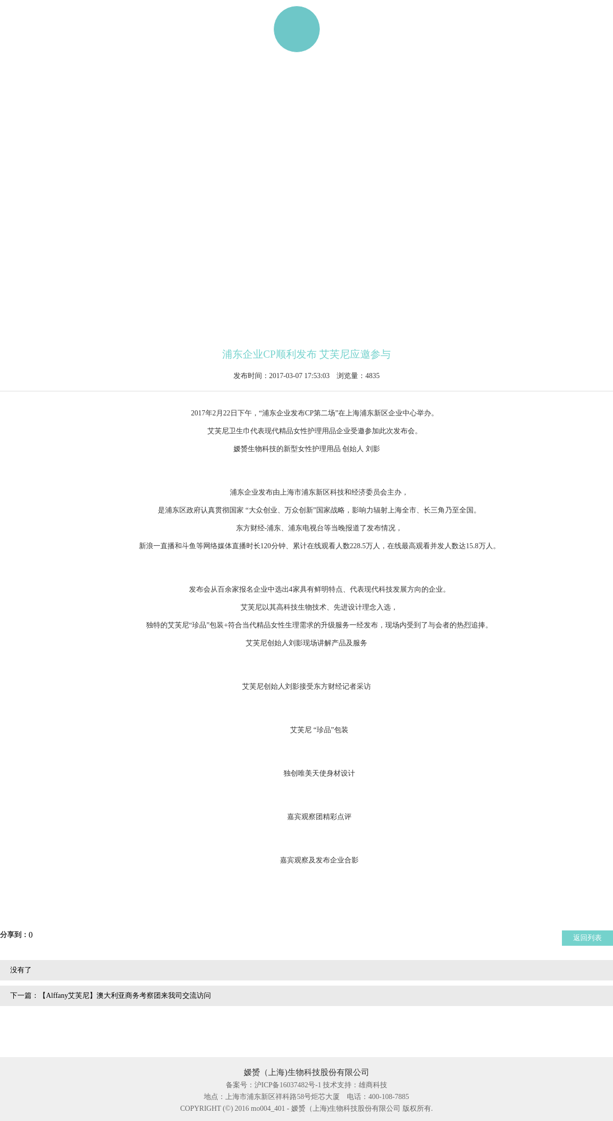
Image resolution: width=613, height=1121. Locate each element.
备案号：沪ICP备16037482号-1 (273, 1085)
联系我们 (485, 29)
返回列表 (587, 938)
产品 (111, 29)
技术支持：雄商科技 (355, 1085)
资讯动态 (407, 29)
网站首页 (39, 29)
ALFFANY (184, 29)
